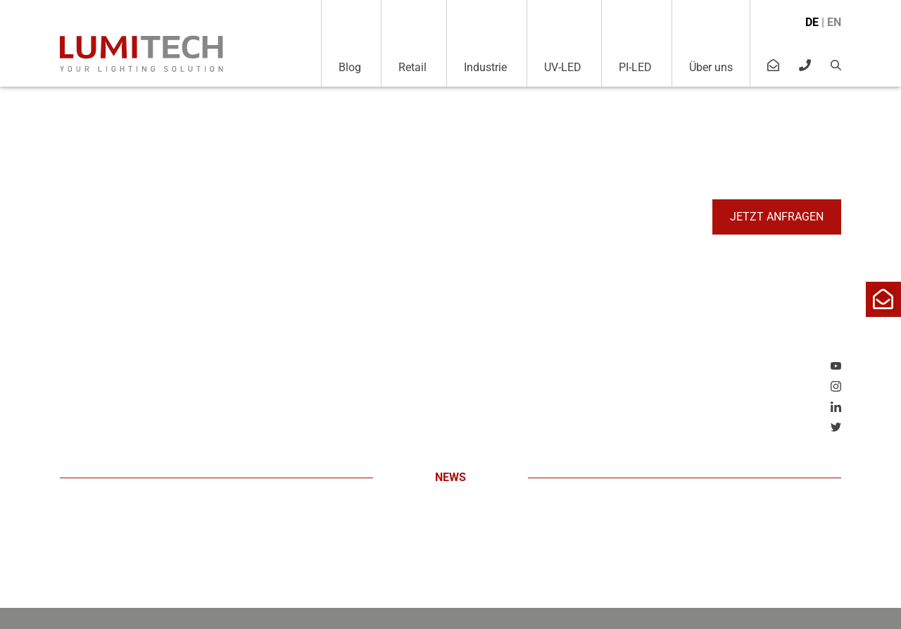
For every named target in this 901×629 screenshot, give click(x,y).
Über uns (711, 67)
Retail (412, 67)
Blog (350, 67)
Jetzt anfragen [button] (777, 216)
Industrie (485, 67)
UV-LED (562, 67)
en (834, 22)
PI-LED (635, 67)
